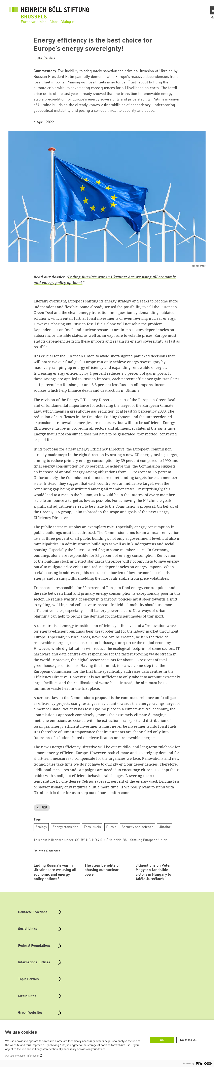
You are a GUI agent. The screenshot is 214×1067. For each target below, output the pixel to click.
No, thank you (188, 1040)
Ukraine (165, 827)
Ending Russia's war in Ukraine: (97, 276)
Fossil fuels (92, 827)
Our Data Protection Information (22, 1055)
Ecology (41, 827)
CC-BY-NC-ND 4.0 (88, 840)
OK (162, 1040)
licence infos (198, 266)
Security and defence (137, 827)
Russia (111, 827)
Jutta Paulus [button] (44, 58)
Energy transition (65, 827)
